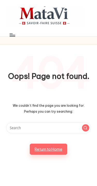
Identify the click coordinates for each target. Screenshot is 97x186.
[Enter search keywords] (48, 127)
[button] (85, 127)
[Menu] (12, 35)
